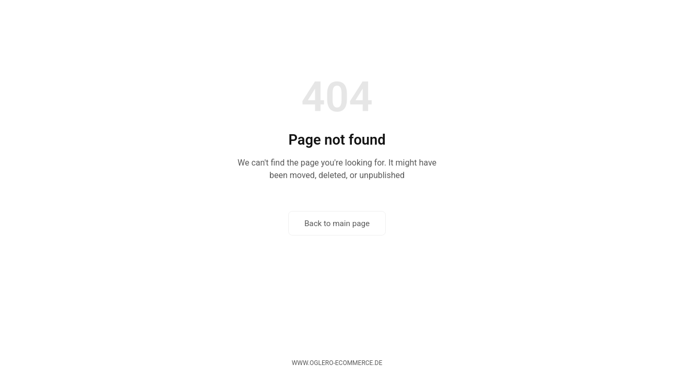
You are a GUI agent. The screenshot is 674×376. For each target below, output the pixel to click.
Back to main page (337, 223)
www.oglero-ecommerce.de (337, 363)
